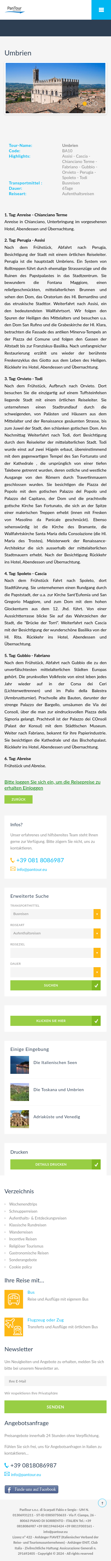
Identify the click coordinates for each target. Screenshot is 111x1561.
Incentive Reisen (23, 1239)
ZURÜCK (18, 799)
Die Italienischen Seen (55, 1062)
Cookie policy (20, 1267)
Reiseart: (17, 193)
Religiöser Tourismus (26, 1246)
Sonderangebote (23, 1259)
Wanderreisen (21, 1232)
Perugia (86, 172)
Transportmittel (25, 905)
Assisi (67, 156)
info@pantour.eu (32, 869)
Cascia (82, 156)
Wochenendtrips (23, 1204)
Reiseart (17, 925)
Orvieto (69, 172)
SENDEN (55, 1406)
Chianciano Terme (78, 161)
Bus (31, 1292)
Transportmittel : (25, 182)
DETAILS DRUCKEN (51, 1164)
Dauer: (15, 188)
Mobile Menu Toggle (101, 10)
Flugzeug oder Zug (46, 1319)
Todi (83, 177)
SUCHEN (51, 985)
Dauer (15, 963)
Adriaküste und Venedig (56, 1116)
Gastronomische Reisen (29, 1253)
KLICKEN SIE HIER (51, 1021)
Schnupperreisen (23, 1211)
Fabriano (70, 166)
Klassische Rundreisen (27, 1225)
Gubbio (88, 166)
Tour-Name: (20, 145)
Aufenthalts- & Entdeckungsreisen (38, 1218)
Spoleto (69, 177)
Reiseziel (17, 944)
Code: (14, 150)
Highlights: (19, 156)
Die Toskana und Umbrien (58, 1089)
